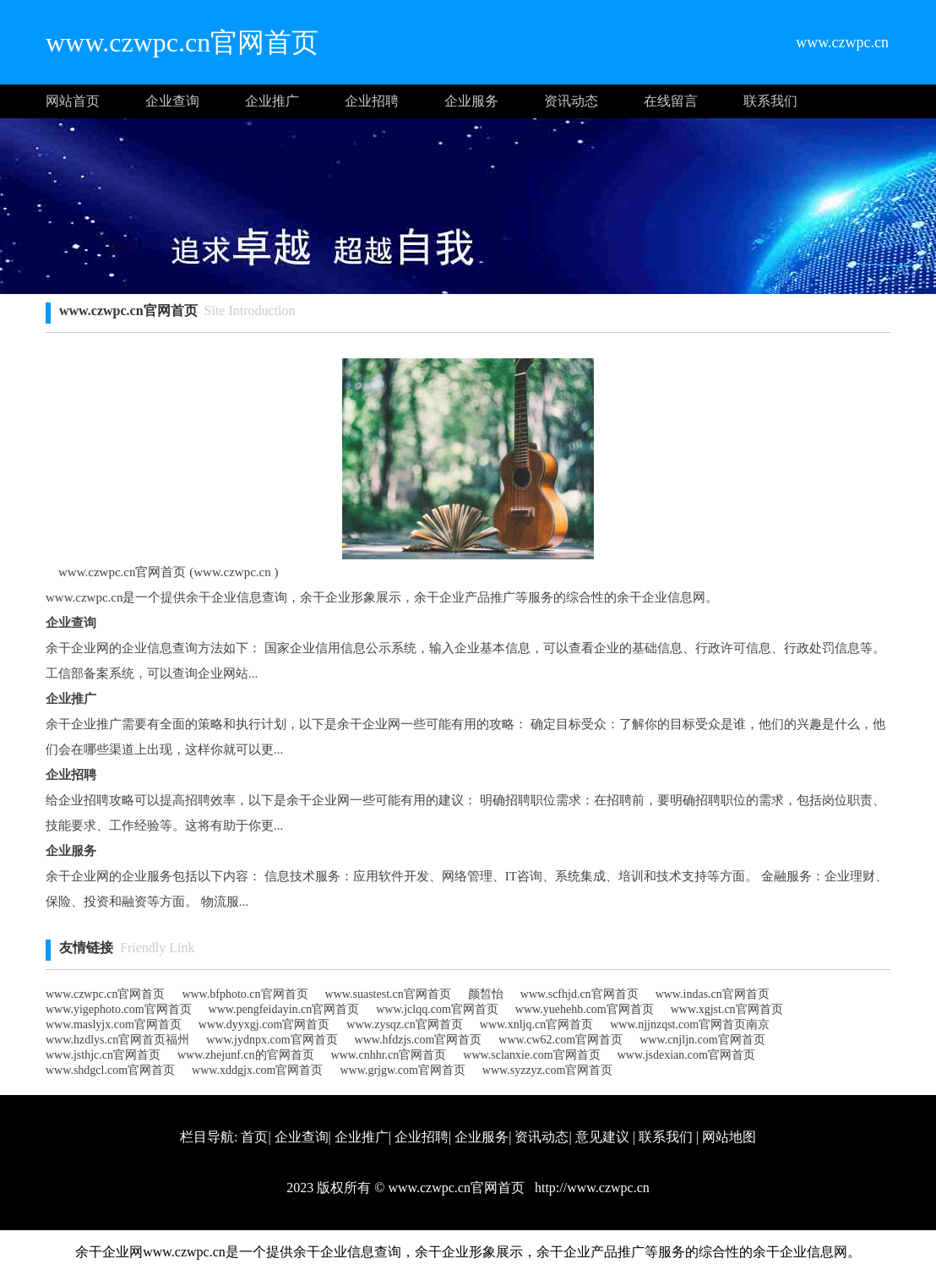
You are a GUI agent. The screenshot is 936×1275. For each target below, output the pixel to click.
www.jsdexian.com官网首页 (686, 1055)
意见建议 (602, 1137)
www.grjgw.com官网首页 (402, 1070)
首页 (254, 1137)
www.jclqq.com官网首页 (437, 1009)
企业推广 (272, 101)
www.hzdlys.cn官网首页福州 (117, 1039)
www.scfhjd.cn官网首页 (579, 994)
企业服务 (471, 101)
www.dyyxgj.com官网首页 (264, 1024)
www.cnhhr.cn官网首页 (389, 1055)
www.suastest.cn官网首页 (388, 994)
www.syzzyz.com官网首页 (547, 1070)
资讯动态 (571, 101)
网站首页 (73, 101)
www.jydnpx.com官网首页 (271, 1039)
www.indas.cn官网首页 (713, 994)
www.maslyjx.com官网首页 (114, 1024)
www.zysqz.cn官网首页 (404, 1024)
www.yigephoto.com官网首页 (119, 1009)
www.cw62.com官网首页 (560, 1039)
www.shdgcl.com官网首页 (110, 1070)
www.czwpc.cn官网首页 (105, 994)
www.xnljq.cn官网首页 (536, 1024)
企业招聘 (372, 101)
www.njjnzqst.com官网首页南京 (690, 1024)
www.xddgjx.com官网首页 (257, 1070)
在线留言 (671, 101)
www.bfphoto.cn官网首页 (244, 994)
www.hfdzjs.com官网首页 (418, 1039)
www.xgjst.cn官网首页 (727, 1009)
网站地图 (729, 1137)
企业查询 (172, 101)
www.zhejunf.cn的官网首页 (245, 1055)
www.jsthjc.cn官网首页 (103, 1055)
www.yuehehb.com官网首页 (584, 1009)
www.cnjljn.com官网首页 (702, 1039)
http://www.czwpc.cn (590, 1187)
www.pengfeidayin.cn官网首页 (284, 1009)
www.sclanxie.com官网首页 (531, 1055)
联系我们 (770, 101)
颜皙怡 (485, 994)
